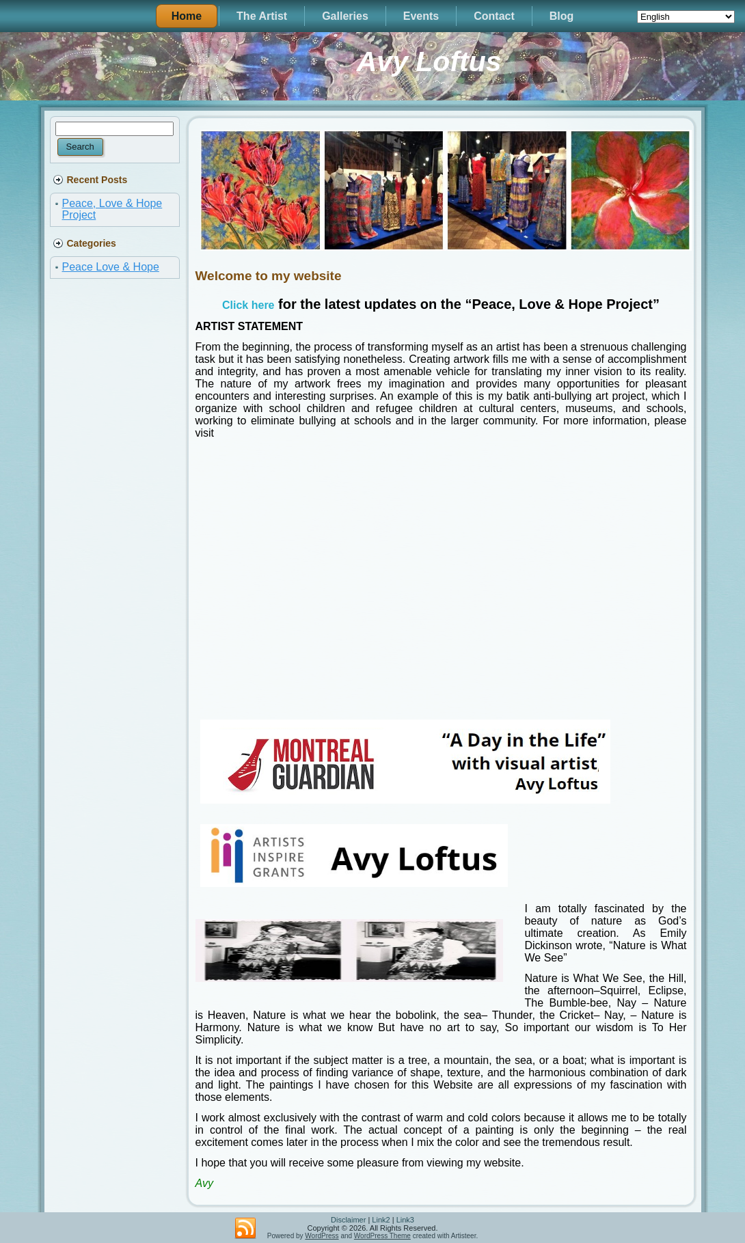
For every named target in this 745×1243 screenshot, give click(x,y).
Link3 (405, 1220)
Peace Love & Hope (110, 267)
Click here (248, 305)
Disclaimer (348, 1220)
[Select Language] (686, 16)
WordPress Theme (382, 1236)
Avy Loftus (429, 61)
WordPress (321, 1236)
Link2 (381, 1220)
